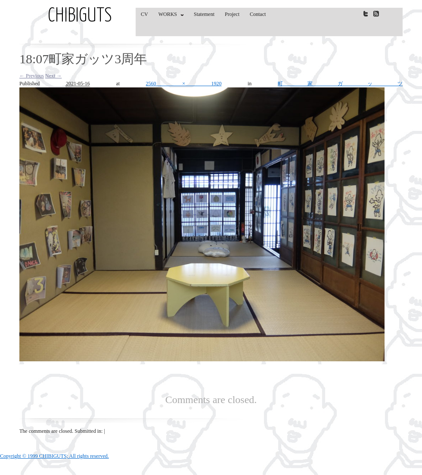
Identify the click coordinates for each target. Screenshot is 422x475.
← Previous (31, 76)
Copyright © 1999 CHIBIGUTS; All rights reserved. (54, 456)
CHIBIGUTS (80, 16)
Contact (258, 14)
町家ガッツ (340, 84)
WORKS (169, 16)
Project (232, 14)
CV (144, 14)
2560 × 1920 (184, 84)
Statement (204, 14)
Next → (53, 76)
